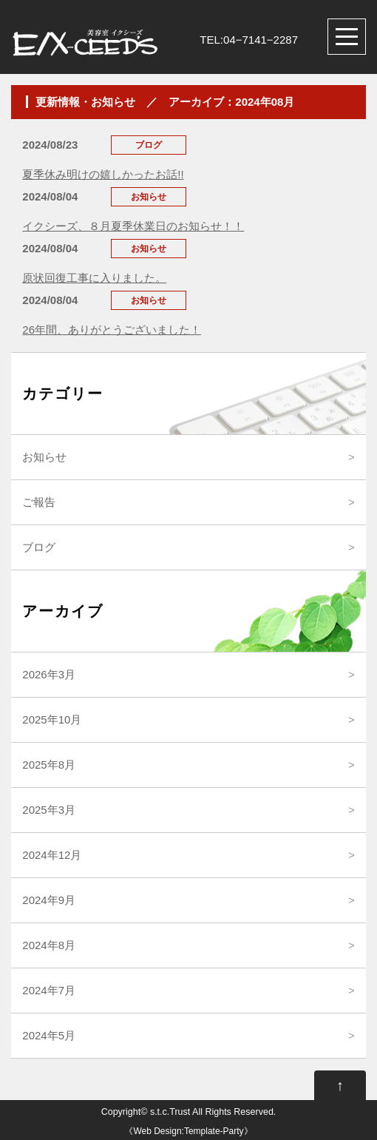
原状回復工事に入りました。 (94, 277)
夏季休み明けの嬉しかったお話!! (102, 174)
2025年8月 (48, 764)
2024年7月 (48, 990)
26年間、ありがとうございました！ (111, 329)
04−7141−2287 (260, 39)
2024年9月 (48, 900)
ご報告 (38, 502)
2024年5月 (48, 1035)
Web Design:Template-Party (188, 1131)
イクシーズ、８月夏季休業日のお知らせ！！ (133, 226)
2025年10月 (51, 719)
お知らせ (44, 457)
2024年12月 (51, 855)
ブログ (38, 547)
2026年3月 (48, 674)
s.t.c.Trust (170, 1112)
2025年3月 (48, 809)
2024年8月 (48, 945)
